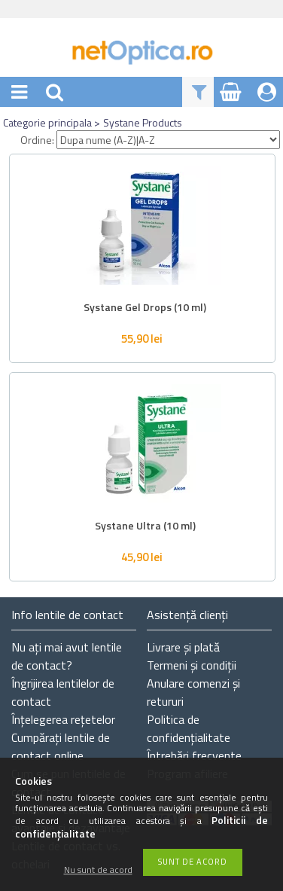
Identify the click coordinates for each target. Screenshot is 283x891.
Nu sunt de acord (98, 870)
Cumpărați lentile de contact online (60, 746)
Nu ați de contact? (66, 656)
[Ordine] (168, 139)
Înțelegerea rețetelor (63, 719)
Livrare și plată (183, 647)
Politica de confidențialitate (188, 728)
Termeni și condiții (191, 665)
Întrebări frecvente (194, 755)
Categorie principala (47, 122)
